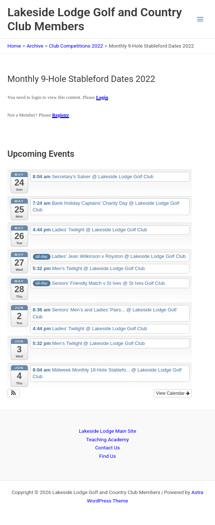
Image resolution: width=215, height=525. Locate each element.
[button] (13, 393)
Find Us (107, 456)
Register (60, 115)
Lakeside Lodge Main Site (107, 431)
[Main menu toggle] (200, 19)
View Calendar (173, 393)
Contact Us (107, 447)
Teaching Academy (107, 439)
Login (102, 97)
